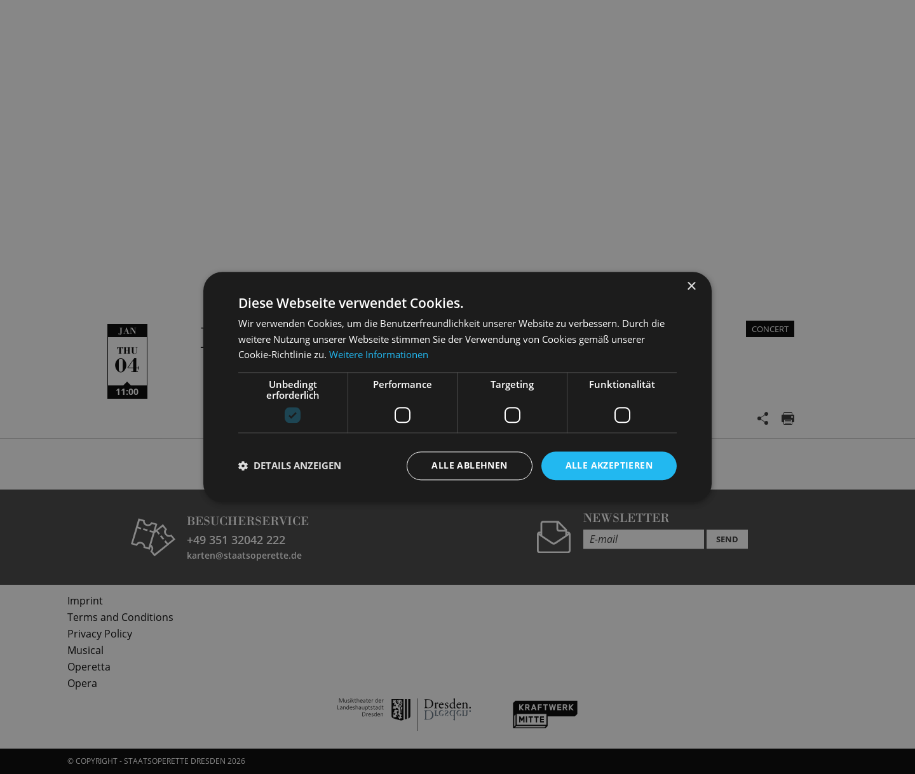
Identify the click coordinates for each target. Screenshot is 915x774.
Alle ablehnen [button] (469, 465)
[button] (289, 466)
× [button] (691, 286)
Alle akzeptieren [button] (609, 465)
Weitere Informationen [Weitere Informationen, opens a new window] (378, 355)
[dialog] (457, 387)
